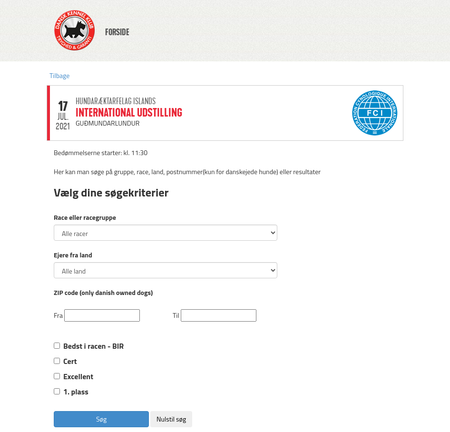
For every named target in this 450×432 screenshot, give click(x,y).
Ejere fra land (73, 255)
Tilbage (59, 75)
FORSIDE (117, 32)
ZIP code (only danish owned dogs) (103, 292)
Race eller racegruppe (85, 217)
